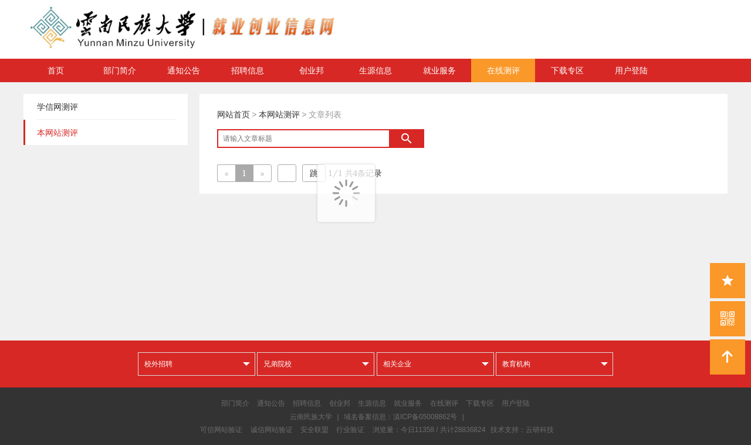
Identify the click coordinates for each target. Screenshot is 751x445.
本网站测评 (279, 114)
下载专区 (567, 70)
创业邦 (311, 70)
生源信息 (375, 70)
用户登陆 (631, 70)
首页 (56, 70)
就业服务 (439, 70)
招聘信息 (247, 70)
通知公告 (183, 70)
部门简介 (119, 70)
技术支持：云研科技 (522, 430)
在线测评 (503, 70)
